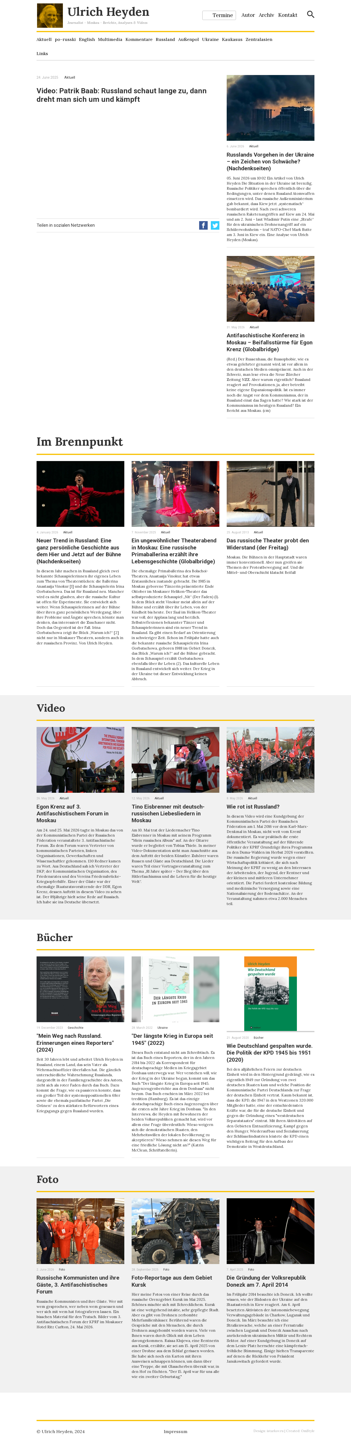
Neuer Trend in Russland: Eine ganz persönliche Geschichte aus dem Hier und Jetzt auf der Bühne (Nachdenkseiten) (80, 554)
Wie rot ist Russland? (255, 816)
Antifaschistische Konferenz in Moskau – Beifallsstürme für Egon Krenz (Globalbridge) (268, 347)
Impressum (175, 1431)
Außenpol (188, 39)
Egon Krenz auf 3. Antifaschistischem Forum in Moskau (75, 823)
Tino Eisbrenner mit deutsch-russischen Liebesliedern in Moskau (170, 823)
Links (42, 53)
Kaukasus (232, 39)
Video (53, 717)
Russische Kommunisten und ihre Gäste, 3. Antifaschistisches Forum (80, 1297)
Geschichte (75, 1040)
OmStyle (307, 1431)
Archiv (266, 15)
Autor (248, 15)
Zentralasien (259, 39)
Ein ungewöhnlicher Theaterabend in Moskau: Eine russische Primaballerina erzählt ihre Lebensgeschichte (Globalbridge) (174, 558)
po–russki (65, 39)
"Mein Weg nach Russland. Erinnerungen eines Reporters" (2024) (77, 1055)
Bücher (57, 949)
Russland (165, 39)
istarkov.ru (274, 1431)
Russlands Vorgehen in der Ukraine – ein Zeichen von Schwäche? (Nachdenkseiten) (266, 161)
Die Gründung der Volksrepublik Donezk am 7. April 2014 (268, 1294)
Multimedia (110, 39)
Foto (49, 1191)
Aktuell (44, 39)
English (87, 39)
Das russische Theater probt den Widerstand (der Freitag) (270, 548)
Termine (223, 15)
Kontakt (287, 15)
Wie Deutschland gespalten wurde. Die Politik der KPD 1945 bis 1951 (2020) (269, 1065)
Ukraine (210, 39)
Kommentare (139, 39)
